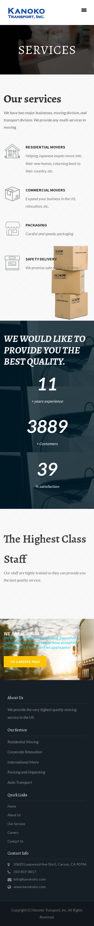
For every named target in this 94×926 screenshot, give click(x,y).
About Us (14, 815)
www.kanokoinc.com (30, 887)
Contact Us (15, 841)
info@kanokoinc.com (30, 879)
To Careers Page (25, 662)
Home (12, 806)
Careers (13, 832)
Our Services (16, 824)
